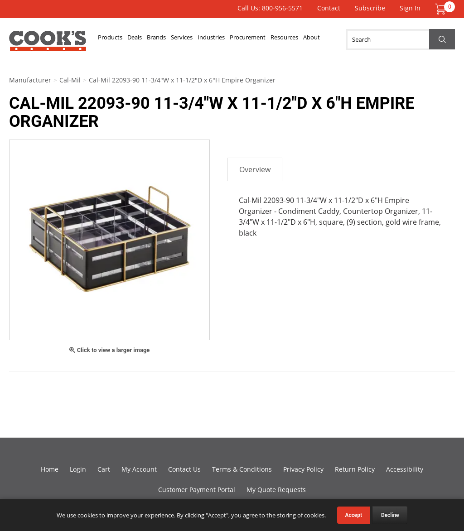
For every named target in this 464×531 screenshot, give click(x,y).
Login (78, 469)
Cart (103, 469)
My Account (139, 469)
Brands (167, 39)
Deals (141, 39)
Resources (314, 39)
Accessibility (404, 469)
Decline (390, 515)
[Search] (401, 39)
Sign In (410, 8)
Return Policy (355, 469)
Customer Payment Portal (196, 489)
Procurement (272, 39)
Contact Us (184, 469)
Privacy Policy (303, 469)
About (345, 39)
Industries (231, 39)
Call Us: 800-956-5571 (270, 8)
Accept (353, 515)
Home (49, 469)
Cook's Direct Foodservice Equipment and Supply (47, 44)
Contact (328, 8)
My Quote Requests (276, 489)
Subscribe (370, 8)
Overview (255, 169)
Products (112, 39)
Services (197, 39)
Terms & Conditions (242, 469)
